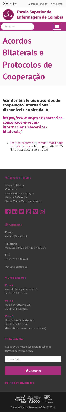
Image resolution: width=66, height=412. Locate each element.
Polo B (9, 300)
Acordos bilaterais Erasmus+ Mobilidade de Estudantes (36, 144)
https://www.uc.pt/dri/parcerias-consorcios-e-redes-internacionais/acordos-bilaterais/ (33, 124)
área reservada (38, 3)
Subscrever (33, 370)
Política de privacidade (19, 382)
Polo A (9, 285)
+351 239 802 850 (16, 247)
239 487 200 (38, 247)
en (15, 3)
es (11, 3)
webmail (57, 3)
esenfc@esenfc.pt (16, 236)
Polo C (9, 316)
